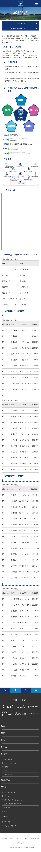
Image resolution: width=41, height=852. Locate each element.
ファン (4, 787)
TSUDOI (7, 767)
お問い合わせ (20, 843)
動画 (5, 811)
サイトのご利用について (32, 839)
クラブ (4, 754)
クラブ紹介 (8, 759)
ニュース (5, 726)
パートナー (8, 774)
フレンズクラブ (9, 792)
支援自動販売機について (12, 804)
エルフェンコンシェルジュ (13, 800)
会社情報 (4, 839)
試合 (3, 733)
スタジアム (6, 780)
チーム (4, 747)
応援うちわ (8, 807)
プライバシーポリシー (16, 839)
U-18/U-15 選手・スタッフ (20, 28)
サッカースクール (10, 826)
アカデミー (6, 817)
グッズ (6, 796)
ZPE (5, 771)
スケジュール (20, 23)
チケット (5, 740)
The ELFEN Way (10, 763)
